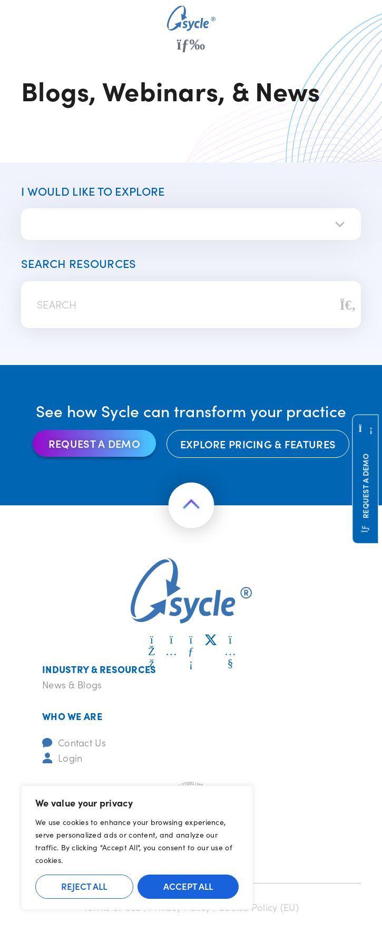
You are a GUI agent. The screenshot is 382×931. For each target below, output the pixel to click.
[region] (137, 847)
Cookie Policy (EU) (258, 907)
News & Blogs (72, 684)
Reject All (84, 886)
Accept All (188, 886)
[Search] (348, 305)
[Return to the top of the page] (191, 505)
